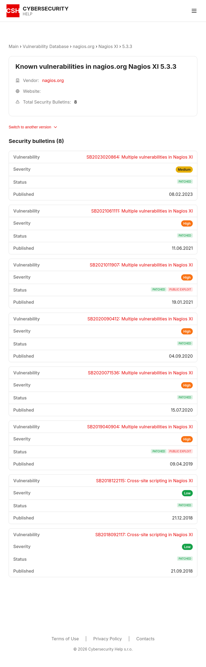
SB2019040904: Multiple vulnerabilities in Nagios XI (140, 426)
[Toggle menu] (194, 10)
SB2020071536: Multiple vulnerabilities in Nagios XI (140, 372)
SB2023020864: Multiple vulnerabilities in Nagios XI (140, 157)
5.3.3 (127, 46)
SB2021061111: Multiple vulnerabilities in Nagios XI (142, 211)
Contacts (145, 638)
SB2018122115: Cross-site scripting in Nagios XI (144, 480)
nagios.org (83, 46)
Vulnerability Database (46, 46)
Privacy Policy (107, 638)
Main (14, 46)
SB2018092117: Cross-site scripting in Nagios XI (144, 534)
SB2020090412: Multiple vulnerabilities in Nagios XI (140, 318)
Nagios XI (108, 46)
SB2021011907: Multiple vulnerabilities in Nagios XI (141, 265)
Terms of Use (65, 638)
